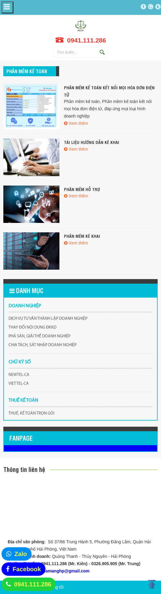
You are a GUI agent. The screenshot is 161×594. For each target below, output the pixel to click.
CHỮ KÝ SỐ (19, 362)
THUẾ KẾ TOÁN (23, 400)
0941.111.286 (32, 584)
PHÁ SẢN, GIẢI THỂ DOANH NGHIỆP (39, 336)
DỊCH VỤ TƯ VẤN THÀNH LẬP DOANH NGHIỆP (47, 318)
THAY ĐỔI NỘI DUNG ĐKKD (32, 327)
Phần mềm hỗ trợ (82, 189)
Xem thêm (78, 123)
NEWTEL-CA (18, 375)
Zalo (21, 554)
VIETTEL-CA (18, 383)
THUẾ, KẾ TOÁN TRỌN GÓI (31, 413)
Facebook (27, 569)
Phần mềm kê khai (82, 236)
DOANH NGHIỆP (24, 306)
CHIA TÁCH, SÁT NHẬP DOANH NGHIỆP (42, 345)
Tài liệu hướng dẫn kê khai (91, 142)
